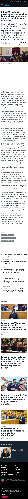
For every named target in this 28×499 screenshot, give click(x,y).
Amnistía (3, 9)
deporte (5, 252)
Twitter (17, 467)
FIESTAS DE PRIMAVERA (12, 1)
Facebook (17, 469)
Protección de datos (7, 474)
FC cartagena (24, 1)
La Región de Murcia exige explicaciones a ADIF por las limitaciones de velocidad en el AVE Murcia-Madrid (14, 280)
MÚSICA (14, 455)
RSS (16, 474)
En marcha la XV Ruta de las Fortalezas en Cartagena (15, 255)
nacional (5, 267)
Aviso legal (4, 476)
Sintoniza (3, 467)
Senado (11, 235)
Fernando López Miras (7, 240)
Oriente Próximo (7, 1)
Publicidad (4, 469)
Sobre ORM (4, 466)
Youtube (17, 472)
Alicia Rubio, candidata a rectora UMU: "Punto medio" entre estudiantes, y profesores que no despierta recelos (18, 451)
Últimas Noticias (16, 1)
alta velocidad (6, 276)
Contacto (17, 466)
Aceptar (5, 496)
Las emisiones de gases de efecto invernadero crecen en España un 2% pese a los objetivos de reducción (14, 290)
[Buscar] (26, 4)
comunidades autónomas (8, 237)
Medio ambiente (6, 286)
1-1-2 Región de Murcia (8, 259)
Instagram (18, 471)
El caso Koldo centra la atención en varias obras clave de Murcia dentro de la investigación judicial (14, 270)
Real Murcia (19, 1)
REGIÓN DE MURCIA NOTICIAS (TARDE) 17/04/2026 (14, 262)
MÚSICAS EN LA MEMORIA (17, 448)
